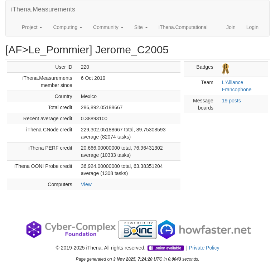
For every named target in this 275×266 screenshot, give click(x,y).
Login (252, 27)
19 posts (231, 100)
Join (231, 27)
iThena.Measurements (43, 9)
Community (108, 27)
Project (32, 27)
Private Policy (204, 248)
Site (141, 27)
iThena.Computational (183, 27)
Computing (67, 27)
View (86, 184)
